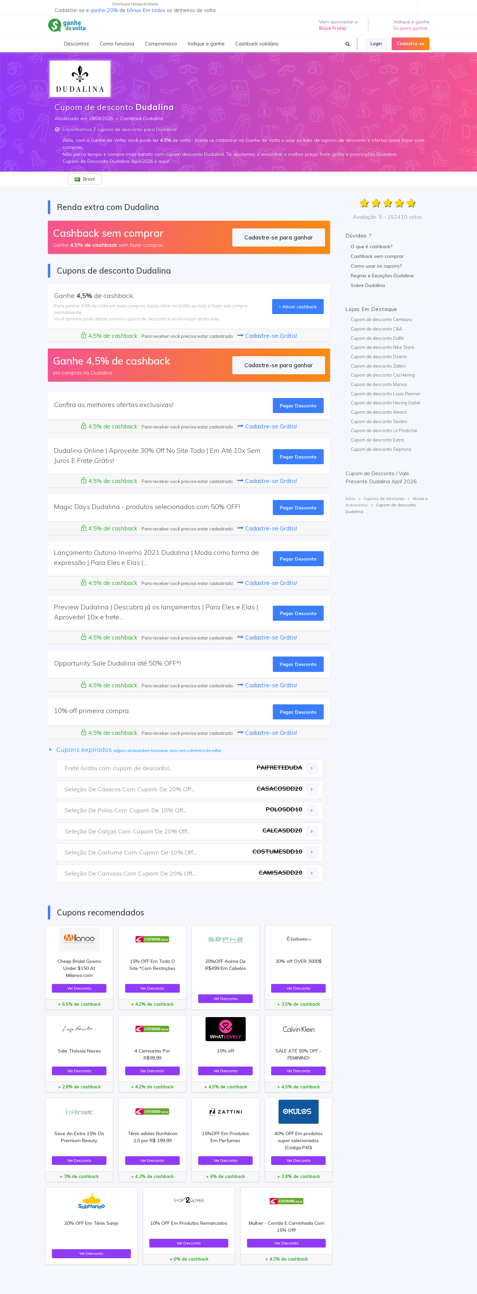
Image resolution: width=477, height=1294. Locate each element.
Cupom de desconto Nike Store (382, 347)
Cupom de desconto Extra (377, 439)
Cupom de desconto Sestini (379, 421)
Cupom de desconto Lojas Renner (385, 393)
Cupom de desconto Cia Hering (383, 375)
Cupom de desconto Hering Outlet (385, 402)
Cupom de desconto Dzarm (379, 356)
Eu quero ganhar (411, 28)
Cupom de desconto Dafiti (377, 338)
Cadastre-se (410, 43)
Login (376, 43)
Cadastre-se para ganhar (278, 237)
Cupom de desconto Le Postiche (384, 430)
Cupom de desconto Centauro (381, 319)
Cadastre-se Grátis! (267, 335)
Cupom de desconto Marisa (379, 384)
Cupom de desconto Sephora (381, 449)
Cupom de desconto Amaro (379, 412)
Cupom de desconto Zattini (378, 366)
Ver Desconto (79, 988)
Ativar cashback (298, 306)
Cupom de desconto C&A (376, 328)
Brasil (85, 179)
